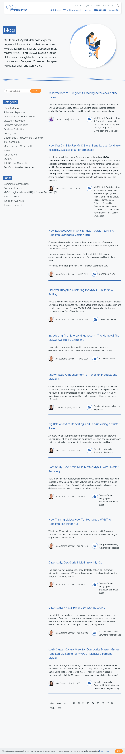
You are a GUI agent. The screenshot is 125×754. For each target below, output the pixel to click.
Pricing (87, 10)
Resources (100, 10)
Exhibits (111, 744)
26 (103, 703)
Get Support (108, 6)
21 (79, 703)
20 (74, 703)
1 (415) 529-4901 (51, 744)
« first (52, 703)
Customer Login (82, 6)
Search (117, 6)
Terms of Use (66, 744)
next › (52, 708)
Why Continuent (72, 10)
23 (88, 703)
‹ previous (62, 703)
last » (60, 708)
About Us (114, 10)
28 (112, 703)
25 (98, 703)
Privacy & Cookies (83, 744)
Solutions (55, 10)
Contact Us (95, 6)
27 (107, 703)
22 (83, 703)
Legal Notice (99, 744)
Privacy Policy (104, 751)
